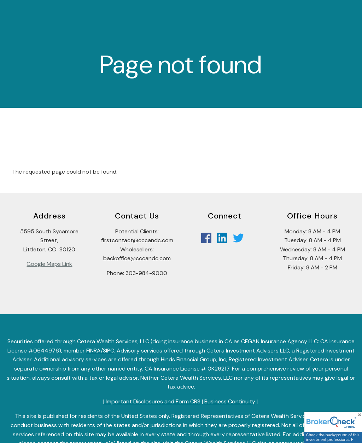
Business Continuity (229, 401)
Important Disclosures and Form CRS (152, 401)
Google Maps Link (49, 264)
